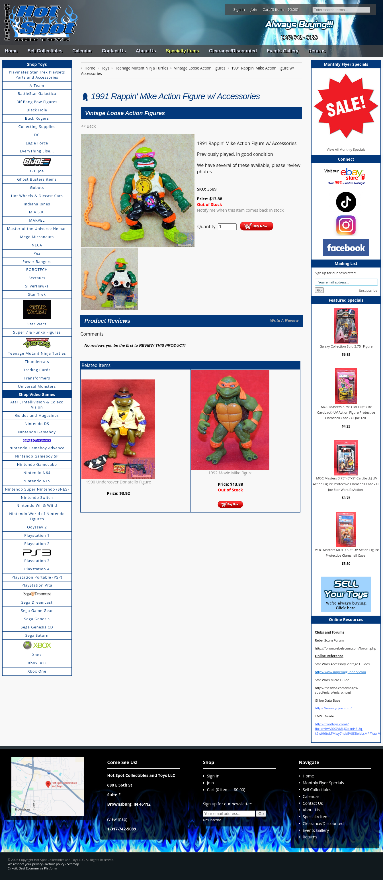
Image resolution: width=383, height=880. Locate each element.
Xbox (37, 654)
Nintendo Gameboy (37, 431)
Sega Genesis (37, 618)
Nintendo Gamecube (37, 464)
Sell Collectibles (45, 50)
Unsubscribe (368, 290)
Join (254, 9)
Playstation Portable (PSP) (37, 577)
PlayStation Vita (37, 585)
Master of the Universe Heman (37, 228)
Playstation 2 (37, 543)
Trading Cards (37, 369)
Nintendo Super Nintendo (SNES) (37, 489)
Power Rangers (37, 261)
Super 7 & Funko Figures (37, 332)
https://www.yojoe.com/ (333, 708)
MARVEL (37, 220)
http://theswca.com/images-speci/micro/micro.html (336, 690)
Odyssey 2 (37, 527)
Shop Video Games (37, 394)
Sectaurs (36, 277)
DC (37, 134)
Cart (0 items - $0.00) (280, 9)
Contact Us (114, 50)
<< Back (88, 126)
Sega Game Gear (37, 610)
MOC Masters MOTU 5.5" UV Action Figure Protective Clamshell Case (346, 553)
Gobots (37, 187)
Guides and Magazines (37, 415)
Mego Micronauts (37, 236)
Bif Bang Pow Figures (37, 101)
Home (11, 50)
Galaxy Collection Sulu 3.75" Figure (345, 346)
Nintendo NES (36, 480)
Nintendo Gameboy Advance (37, 447)
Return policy (54, 864)
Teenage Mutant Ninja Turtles (37, 353)
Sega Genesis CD (37, 627)
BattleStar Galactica (37, 93)
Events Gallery (282, 50)
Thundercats (37, 361)
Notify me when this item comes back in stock (240, 210)
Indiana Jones (37, 204)
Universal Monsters (37, 386)
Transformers (37, 378)
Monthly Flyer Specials (323, 782)
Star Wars (37, 323)
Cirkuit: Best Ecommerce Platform (32, 868)
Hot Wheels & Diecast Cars (37, 195)
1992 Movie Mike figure (230, 472)
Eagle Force (37, 143)
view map (117, 819)
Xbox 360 (37, 662)
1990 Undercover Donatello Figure (118, 482)
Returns (316, 50)
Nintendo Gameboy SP (37, 456)
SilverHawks (37, 286)
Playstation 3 (37, 560)
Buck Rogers (37, 118)
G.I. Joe (37, 170)
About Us (146, 50)
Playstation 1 (37, 535)
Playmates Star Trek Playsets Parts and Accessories (37, 75)
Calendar (82, 50)
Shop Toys (37, 64)
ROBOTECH (37, 269)
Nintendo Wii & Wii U (37, 505)
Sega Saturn (37, 635)
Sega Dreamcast (37, 602)
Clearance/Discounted (233, 50)
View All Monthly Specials (346, 149)
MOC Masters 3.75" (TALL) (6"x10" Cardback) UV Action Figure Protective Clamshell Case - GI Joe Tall (346, 412)
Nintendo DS (37, 423)
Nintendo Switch (37, 497)
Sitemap (73, 864)
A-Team (37, 85)
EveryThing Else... (37, 151)
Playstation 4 (37, 568)
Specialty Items (182, 50)
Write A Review (284, 320)
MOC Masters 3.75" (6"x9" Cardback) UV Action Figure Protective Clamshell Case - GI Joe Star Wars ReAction (346, 483)
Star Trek (37, 294)
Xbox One (37, 671)
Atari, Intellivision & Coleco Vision (37, 404)
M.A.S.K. (37, 212)
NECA (37, 245)
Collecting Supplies (37, 126)
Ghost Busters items (37, 179)
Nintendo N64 (36, 472)
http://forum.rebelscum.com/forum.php (345, 648)
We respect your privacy (25, 864)
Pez (37, 253)
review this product (161, 345)
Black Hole (37, 110)
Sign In (239, 9)
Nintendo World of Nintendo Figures (37, 516)
